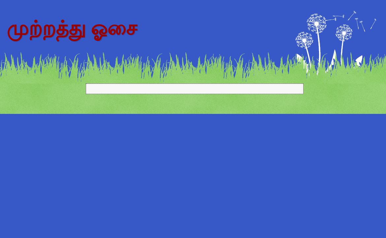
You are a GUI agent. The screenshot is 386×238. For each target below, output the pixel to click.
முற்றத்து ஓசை (72, 28)
